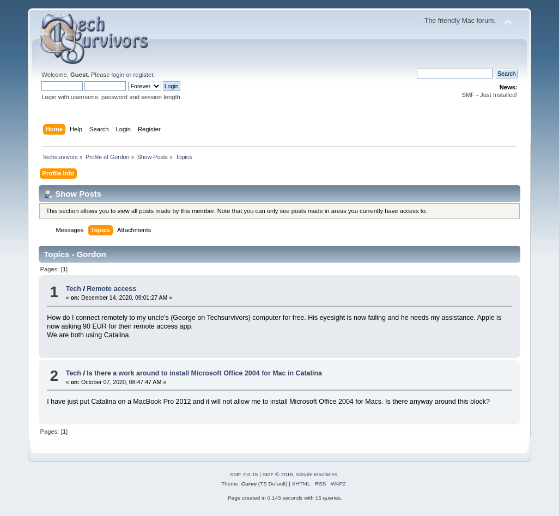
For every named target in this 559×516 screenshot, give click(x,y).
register (143, 74)
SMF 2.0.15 (244, 474)
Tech (73, 289)
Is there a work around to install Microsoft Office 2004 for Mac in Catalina (204, 373)
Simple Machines (316, 474)
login (118, 74)
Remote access (111, 289)
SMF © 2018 (278, 474)
